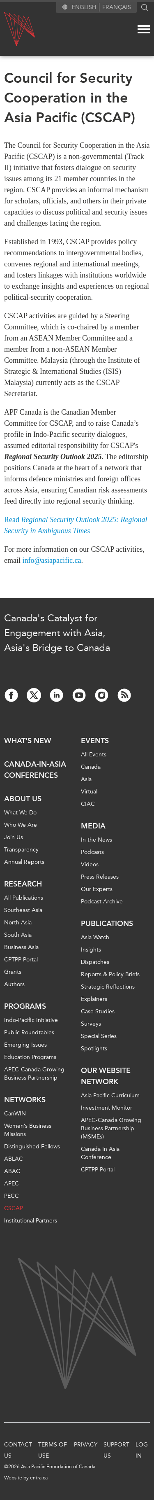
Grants (12, 971)
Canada (91, 766)
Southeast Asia (23, 910)
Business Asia (21, 947)
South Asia (18, 934)
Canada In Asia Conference (100, 1153)
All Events (93, 754)
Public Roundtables (29, 1032)
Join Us (13, 837)
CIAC (88, 803)
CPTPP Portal (21, 959)
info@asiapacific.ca (51, 560)
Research (23, 884)
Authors (14, 984)
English (84, 7)
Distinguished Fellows (32, 1146)
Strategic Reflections (108, 986)
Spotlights (94, 1048)
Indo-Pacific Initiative (31, 1020)
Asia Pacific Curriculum (110, 1095)
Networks (25, 1099)
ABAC (12, 1171)
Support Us (116, 1450)
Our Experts (97, 889)
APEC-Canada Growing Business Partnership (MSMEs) (111, 1128)
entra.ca (39, 1478)
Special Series (99, 1036)
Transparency (21, 849)
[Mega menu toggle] (144, 29)
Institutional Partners (30, 1220)
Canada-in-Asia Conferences (35, 770)
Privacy (85, 1444)
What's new (27, 740)
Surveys (91, 1023)
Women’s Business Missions (27, 1130)
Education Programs (30, 1057)
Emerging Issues (25, 1044)
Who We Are (20, 824)
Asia (86, 779)
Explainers (94, 999)
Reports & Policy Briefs (110, 974)
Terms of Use (52, 1450)
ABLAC (13, 1158)
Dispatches (95, 962)
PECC (11, 1195)
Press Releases (100, 876)
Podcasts (92, 852)
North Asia (18, 922)
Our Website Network (106, 1076)
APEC (11, 1183)
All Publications (23, 897)
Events (95, 740)
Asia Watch (95, 937)
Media (93, 825)
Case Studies (98, 1011)
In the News (96, 839)
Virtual (89, 791)
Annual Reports (24, 861)
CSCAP (13, 1208)
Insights (91, 949)
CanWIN (15, 1113)
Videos (90, 864)
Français (116, 7)
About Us (22, 798)
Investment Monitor (106, 1107)
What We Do (20, 812)
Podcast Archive (102, 901)
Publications (107, 923)
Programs (25, 1006)
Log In (142, 1450)
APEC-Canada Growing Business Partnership (34, 1073)
